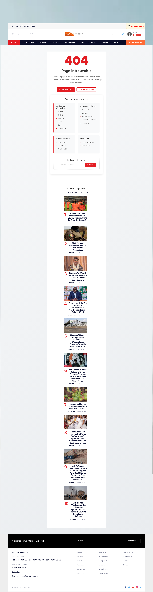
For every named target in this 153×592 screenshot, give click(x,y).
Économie (61, 118)
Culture (60, 125)
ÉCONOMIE (43, 42)
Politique (61, 112)
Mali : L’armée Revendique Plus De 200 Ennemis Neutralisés (77, 246)
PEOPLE (116, 42)
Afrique (71, 253)
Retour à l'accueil (65, 89)
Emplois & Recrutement (89, 120)
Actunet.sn (80, 573)
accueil (14, 42)
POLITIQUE (30, 42)
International (62, 128)
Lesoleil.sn (80, 557)
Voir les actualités (86, 89)
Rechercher (90, 164)
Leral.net (79, 552)
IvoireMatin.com (127, 557)
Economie (71, 411)
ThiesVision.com (104, 557)
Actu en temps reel (27, 26)
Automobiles (86, 110)
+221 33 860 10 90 (36, 560)
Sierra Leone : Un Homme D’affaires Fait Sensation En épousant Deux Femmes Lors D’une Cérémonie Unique (77, 437)
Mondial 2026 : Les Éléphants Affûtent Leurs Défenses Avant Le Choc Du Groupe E (77, 216)
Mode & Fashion (87, 116)
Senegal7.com (103, 561)
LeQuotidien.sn (103, 569)
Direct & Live (62, 146)
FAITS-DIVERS (70, 42)
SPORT (83, 42)
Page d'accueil (62, 142)
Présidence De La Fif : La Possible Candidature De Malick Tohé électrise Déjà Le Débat (78, 307)
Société (60, 115)
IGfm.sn (79, 561)
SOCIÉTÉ (56, 42)
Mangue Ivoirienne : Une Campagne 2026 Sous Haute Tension (77, 406)
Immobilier (85, 113)
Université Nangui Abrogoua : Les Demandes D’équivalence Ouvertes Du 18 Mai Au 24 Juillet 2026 (78, 341)
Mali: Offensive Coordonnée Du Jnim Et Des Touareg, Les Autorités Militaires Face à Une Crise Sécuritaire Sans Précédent (78, 473)
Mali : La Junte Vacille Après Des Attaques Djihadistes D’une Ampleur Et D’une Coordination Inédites (78, 509)
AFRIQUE (105, 42)
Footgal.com (81, 565)
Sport (60, 122)
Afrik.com (125, 565)
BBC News (125, 561)
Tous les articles (63, 149)
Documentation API (88, 142)
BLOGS (93, 42)
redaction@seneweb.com (27, 576)
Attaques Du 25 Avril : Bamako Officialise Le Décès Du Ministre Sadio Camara (78, 276)
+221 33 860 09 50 (53, 560)
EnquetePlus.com (128, 552)
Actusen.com (81, 569)
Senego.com (102, 552)
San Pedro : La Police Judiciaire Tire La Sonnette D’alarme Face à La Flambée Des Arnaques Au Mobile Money (78, 375)
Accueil (15, 26)
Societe (71, 349)
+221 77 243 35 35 (19, 560)
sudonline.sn (102, 565)
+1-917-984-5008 (19, 568)
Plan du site (86, 146)
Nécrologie (85, 123)
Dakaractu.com (103, 573)
